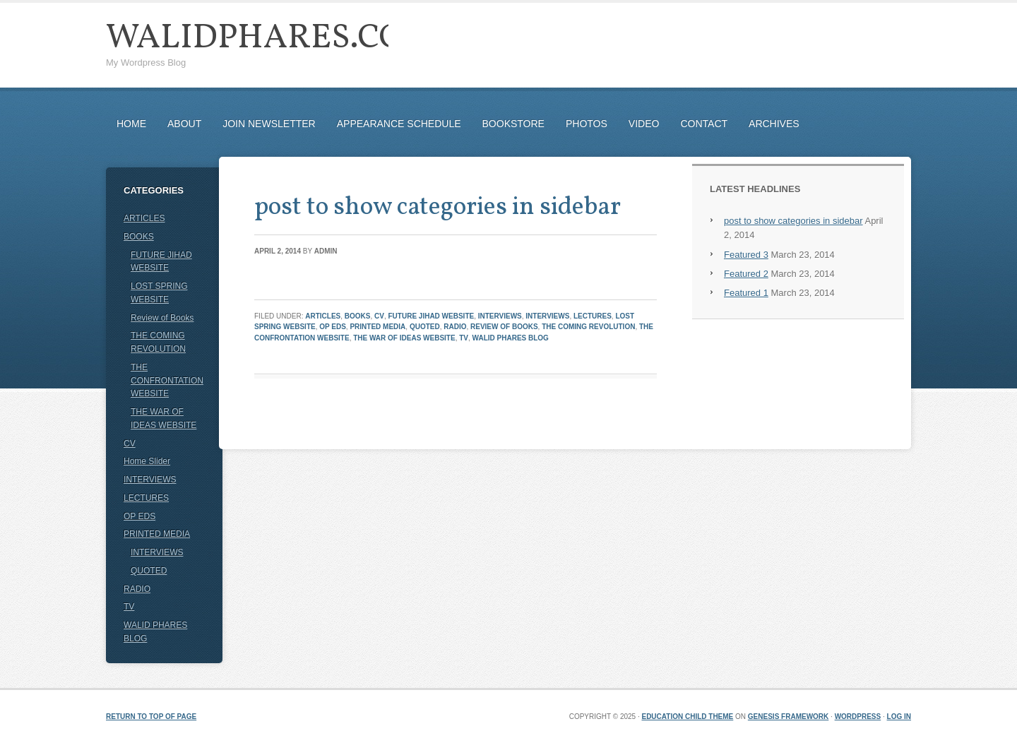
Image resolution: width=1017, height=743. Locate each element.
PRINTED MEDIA (377, 327)
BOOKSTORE (513, 123)
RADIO (455, 327)
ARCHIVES (774, 123)
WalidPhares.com (270, 38)
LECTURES (592, 316)
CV (379, 316)
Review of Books (504, 327)
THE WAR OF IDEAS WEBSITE (404, 338)
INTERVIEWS (500, 316)
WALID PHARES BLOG (510, 338)
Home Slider (147, 461)
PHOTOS (586, 123)
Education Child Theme (687, 716)
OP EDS (332, 327)
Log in (899, 716)
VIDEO (644, 123)
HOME (131, 123)
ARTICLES (322, 316)
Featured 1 (746, 292)
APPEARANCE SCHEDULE (399, 123)
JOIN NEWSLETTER (268, 123)
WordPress (858, 716)
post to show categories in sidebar (437, 207)
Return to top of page (151, 716)
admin (326, 251)
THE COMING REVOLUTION (588, 327)
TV (463, 338)
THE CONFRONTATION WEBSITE (167, 380)
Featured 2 (746, 273)
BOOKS (358, 316)
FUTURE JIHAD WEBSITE (431, 316)
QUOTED (425, 327)
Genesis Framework (788, 716)
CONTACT (703, 123)
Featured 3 (746, 254)
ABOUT (184, 123)
